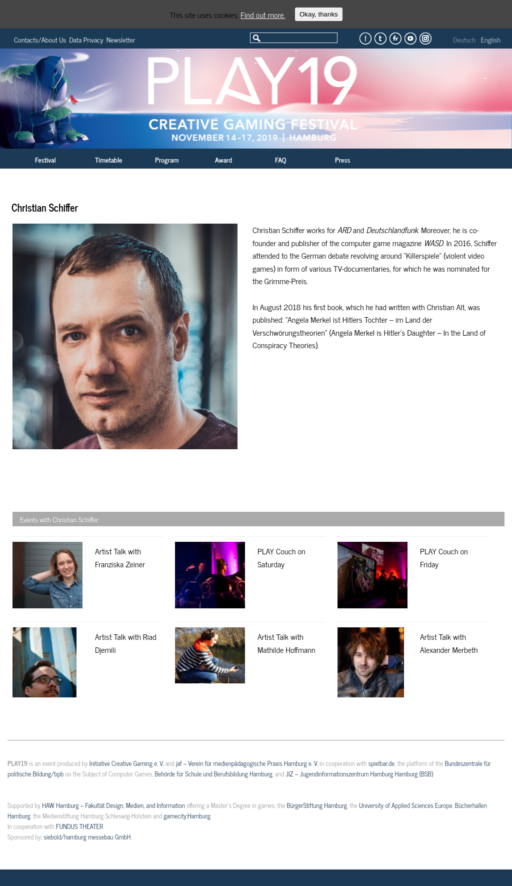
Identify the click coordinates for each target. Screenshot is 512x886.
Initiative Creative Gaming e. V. (127, 763)
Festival (45, 159)
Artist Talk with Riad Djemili (125, 643)
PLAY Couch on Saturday (282, 557)
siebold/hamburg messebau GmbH (87, 836)
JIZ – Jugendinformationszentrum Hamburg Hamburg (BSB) (359, 773)
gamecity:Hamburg (187, 815)
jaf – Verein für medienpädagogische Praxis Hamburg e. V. (247, 763)
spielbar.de (381, 763)
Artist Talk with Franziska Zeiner (120, 557)
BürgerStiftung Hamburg (316, 805)
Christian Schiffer (45, 207)
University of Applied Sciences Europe (405, 805)
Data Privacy (86, 39)
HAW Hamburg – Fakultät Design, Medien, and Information (113, 805)
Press (342, 159)
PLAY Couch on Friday (444, 557)
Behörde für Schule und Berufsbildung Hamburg (213, 773)
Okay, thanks (319, 14)
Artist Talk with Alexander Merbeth (449, 643)
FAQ (280, 159)
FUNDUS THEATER (79, 826)
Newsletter (121, 39)
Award (223, 159)
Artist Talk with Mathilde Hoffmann (286, 643)
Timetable (108, 159)
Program (166, 159)
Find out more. (262, 14)
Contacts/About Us (40, 39)
